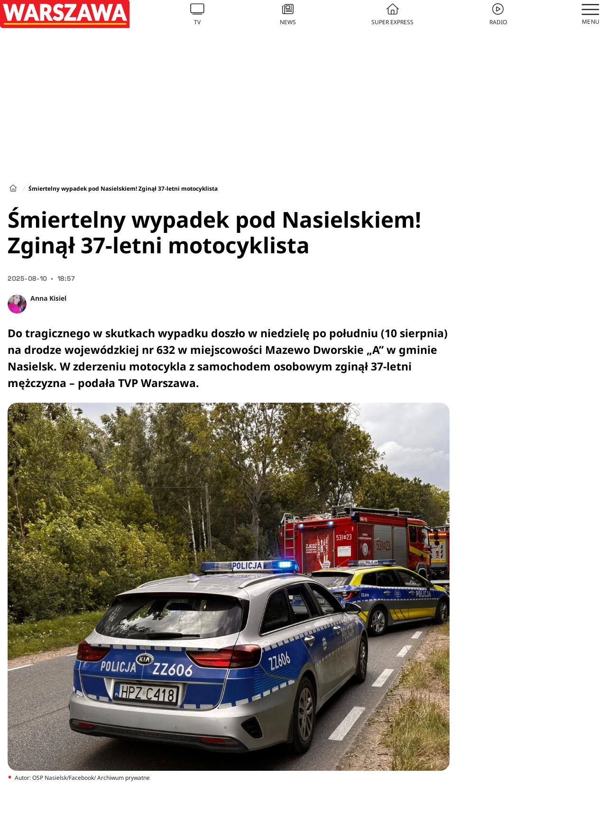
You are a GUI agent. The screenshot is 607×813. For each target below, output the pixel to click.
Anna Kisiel (48, 298)
